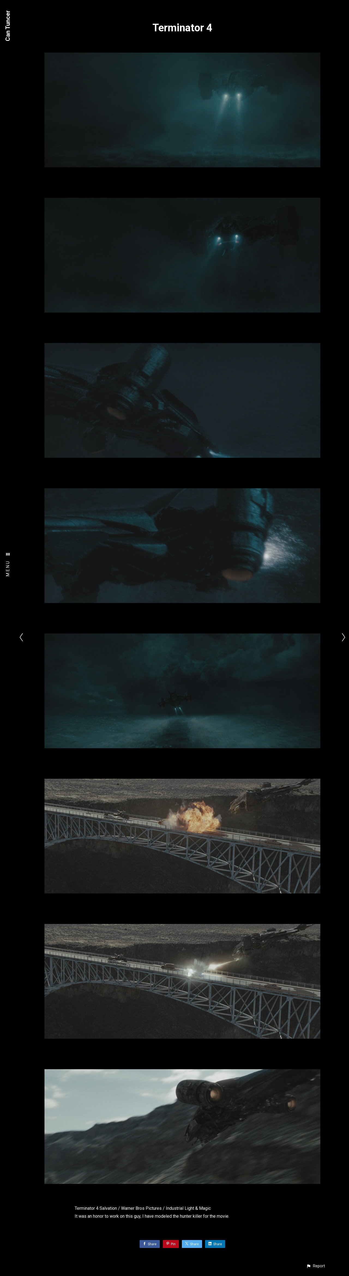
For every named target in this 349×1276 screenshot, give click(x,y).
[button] (315, 1266)
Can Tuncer (7, 25)
